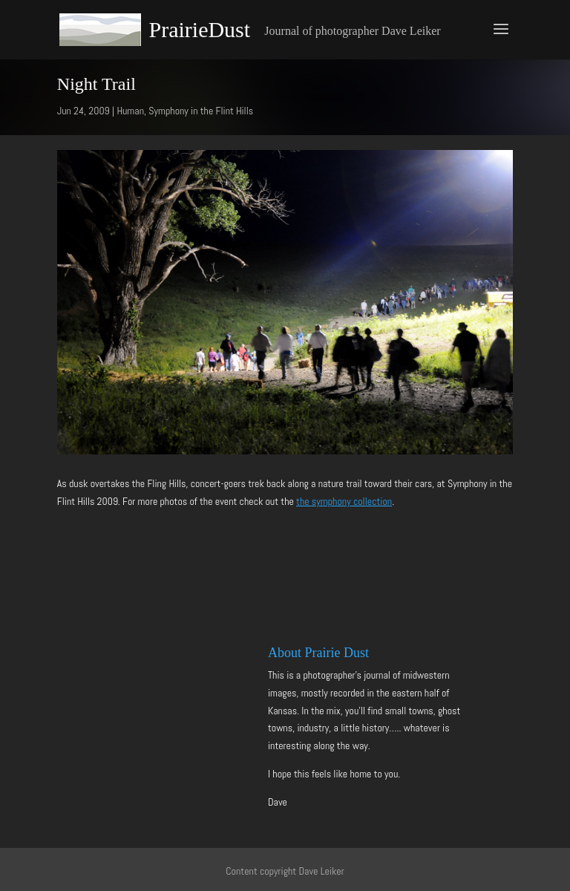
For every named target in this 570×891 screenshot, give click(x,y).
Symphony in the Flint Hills (200, 110)
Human (130, 110)
